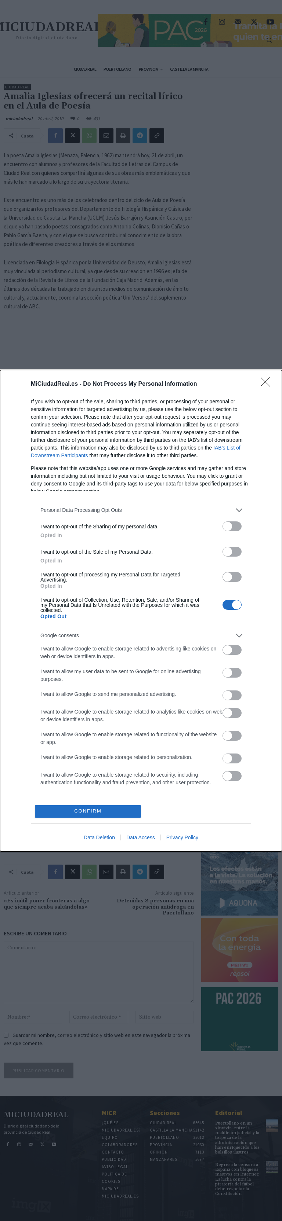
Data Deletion (99, 837)
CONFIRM (88, 811)
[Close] (268, 384)
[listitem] (141, 510)
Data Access (140, 837)
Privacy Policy (182, 837)
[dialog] (141, 610)
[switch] (232, 526)
